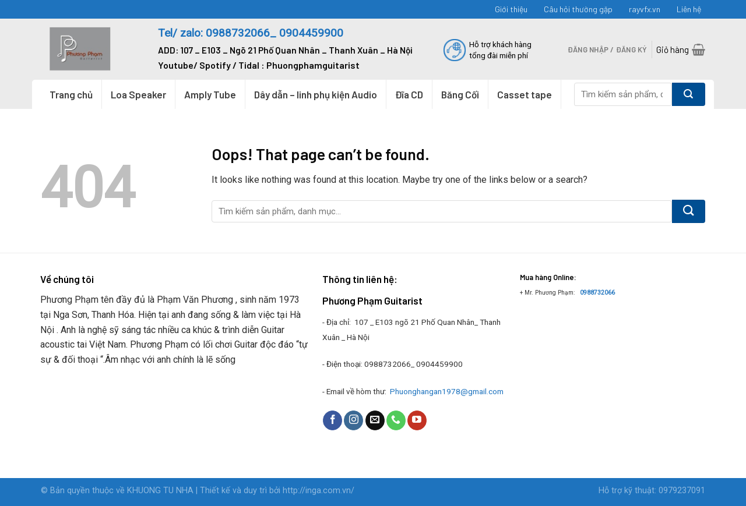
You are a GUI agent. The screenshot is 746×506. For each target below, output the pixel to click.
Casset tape (524, 94)
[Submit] (688, 94)
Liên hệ (689, 9)
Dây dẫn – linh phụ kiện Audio (315, 94)
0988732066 (597, 292)
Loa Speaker (138, 94)
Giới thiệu (511, 9)
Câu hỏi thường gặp (578, 9)
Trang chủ (71, 94)
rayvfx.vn (644, 9)
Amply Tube (210, 94)
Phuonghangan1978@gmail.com (447, 391)
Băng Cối (460, 94)
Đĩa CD (409, 94)
